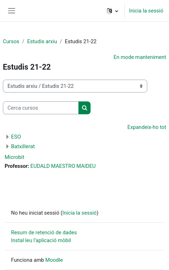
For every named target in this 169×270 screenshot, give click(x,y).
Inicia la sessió (146, 11)
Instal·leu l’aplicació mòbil (41, 240)
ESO (16, 137)
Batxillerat (23, 146)
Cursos (11, 41)
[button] (112, 10)
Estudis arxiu (42, 41)
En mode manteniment (139, 57)
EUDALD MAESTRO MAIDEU (63, 166)
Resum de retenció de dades (44, 232)
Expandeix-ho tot (146, 127)
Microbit (14, 157)
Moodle (54, 260)
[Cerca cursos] (41, 107)
